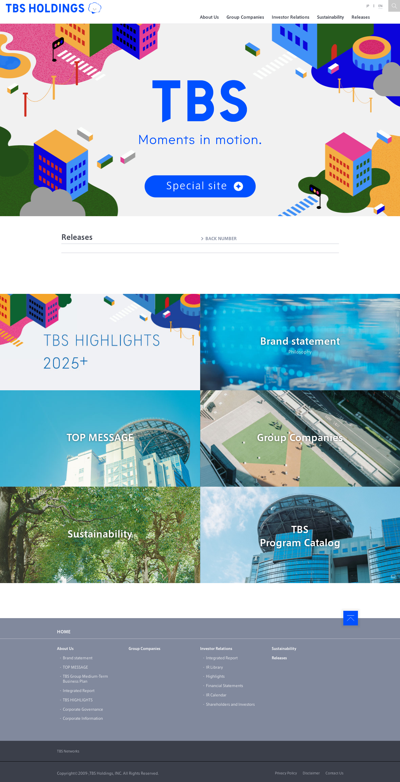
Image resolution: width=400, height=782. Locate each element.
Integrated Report (78, 690)
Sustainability (330, 17)
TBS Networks (68, 751)
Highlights (215, 676)
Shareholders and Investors (230, 704)
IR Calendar (216, 695)
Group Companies (245, 17)
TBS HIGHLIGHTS (78, 700)
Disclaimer (311, 773)
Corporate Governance (83, 709)
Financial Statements (224, 685)
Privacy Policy (286, 773)
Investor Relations (290, 17)
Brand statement (300, 346)
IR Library (214, 667)
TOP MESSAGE (100, 437)
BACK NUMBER (221, 239)
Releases (360, 17)
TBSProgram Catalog (300, 536)
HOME (63, 632)
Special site (200, 186)
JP (367, 5)
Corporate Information (83, 718)
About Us (209, 17)
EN (380, 5)
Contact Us (334, 773)
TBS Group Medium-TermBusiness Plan (85, 679)
